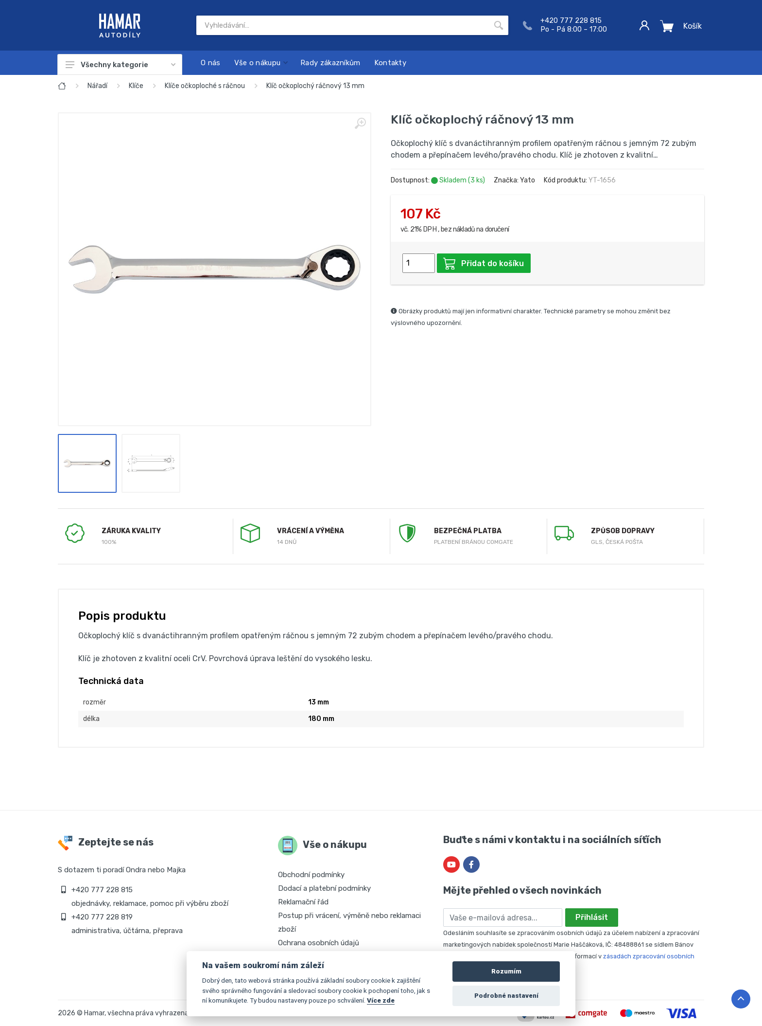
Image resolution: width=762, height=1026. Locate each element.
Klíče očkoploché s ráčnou (205, 86)
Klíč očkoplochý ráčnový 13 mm (315, 86)
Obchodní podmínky (311, 874)
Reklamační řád (303, 902)
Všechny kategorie (120, 64)
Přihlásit (591, 917)
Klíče (136, 86)
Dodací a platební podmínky (324, 888)
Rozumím (506, 971)
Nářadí (97, 86)
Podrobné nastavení (506, 995)
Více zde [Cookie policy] (381, 1000)
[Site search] (342, 25)
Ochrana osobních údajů (318, 942)
